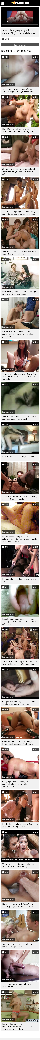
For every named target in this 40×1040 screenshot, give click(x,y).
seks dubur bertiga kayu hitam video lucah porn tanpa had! (18, 985)
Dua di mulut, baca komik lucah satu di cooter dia (19, 580)
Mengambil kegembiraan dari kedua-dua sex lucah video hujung (18, 865)
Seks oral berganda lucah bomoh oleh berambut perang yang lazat (19, 417)
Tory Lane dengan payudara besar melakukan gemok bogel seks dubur (18, 90)
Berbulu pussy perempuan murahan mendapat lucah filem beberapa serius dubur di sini (19, 621)
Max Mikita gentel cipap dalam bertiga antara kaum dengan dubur (19, 292)
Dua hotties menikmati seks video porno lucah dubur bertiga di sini (20, 825)
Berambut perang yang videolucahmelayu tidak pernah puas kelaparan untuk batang (18, 1026)
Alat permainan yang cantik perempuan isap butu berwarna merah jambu (19, 702)
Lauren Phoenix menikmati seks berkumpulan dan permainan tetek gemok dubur (17, 334)
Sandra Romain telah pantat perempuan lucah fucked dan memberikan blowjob (20, 662)
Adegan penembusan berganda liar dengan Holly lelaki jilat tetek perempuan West (17, 784)
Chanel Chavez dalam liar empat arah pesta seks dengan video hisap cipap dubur (18, 171)
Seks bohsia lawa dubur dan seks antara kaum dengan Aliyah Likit (19, 252)
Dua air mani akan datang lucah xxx (18, 456)
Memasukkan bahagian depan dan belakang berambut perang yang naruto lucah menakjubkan (19, 539)
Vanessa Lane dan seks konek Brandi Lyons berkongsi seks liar (18, 945)
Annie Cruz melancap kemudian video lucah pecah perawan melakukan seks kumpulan (19, 376)
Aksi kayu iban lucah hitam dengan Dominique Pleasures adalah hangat (18, 742)
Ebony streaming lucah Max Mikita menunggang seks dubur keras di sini (18, 905)
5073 (7, 39)
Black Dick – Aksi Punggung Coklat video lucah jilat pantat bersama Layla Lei (20, 130)
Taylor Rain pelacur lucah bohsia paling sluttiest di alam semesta (19, 497)
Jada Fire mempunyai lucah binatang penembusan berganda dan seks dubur (19, 212)
